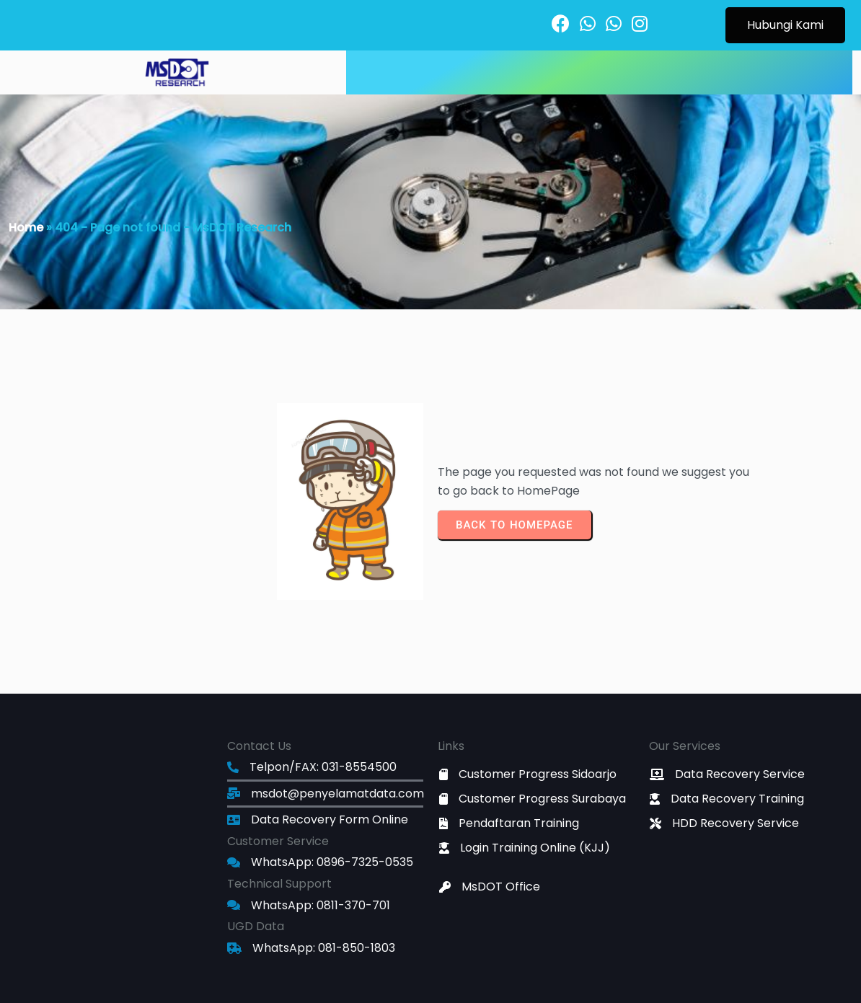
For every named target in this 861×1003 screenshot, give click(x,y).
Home (26, 227)
